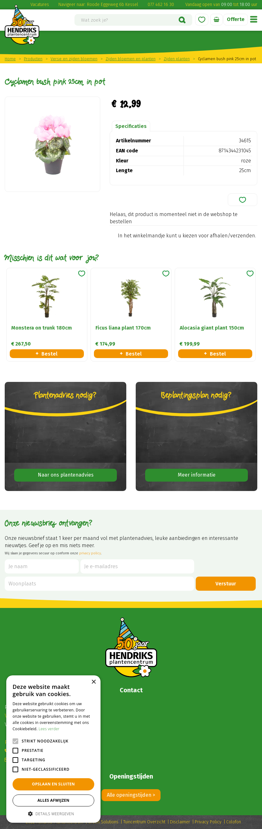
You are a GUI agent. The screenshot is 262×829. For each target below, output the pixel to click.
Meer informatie (197, 475)
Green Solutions (103, 822)
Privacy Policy (208, 822)
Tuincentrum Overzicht (144, 822)
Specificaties (131, 126)
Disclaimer (180, 822)
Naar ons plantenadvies (66, 475)
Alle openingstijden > (131, 795)
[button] (53, 813)
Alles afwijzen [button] (53, 800)
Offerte (235, 19)
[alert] (53, 749)
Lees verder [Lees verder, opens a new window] (49, 728)
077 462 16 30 (161, 4)
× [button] (93, 682)
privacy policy (90, 553)
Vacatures (39, 4)
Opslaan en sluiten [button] (53, 784)
